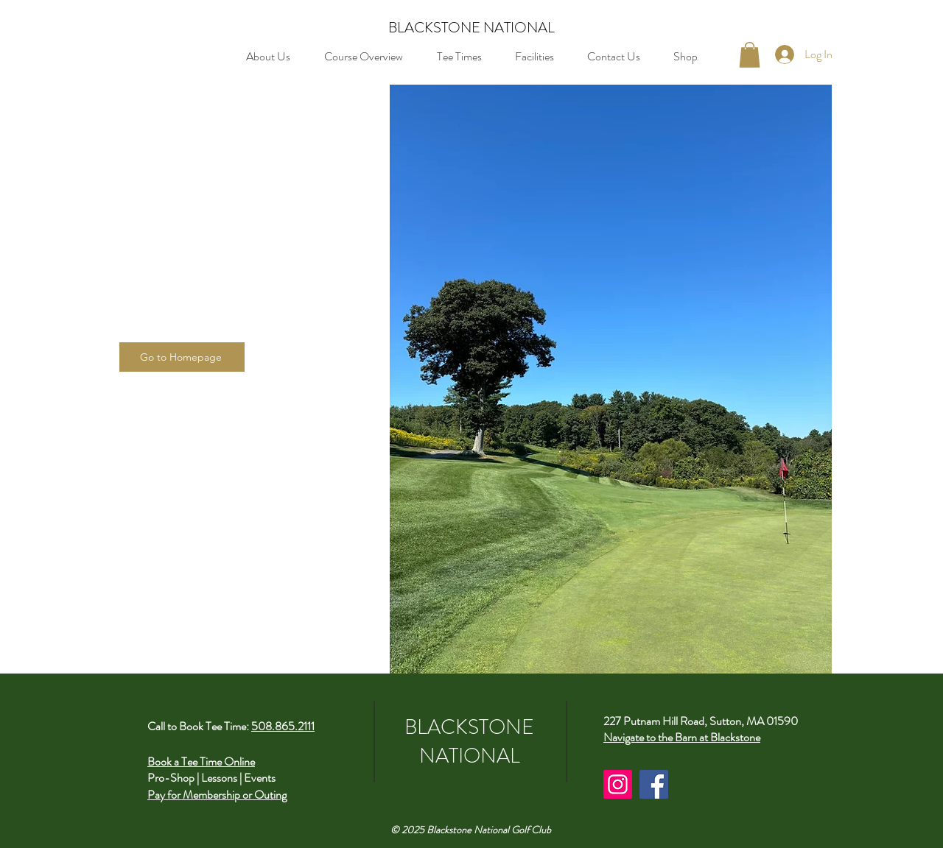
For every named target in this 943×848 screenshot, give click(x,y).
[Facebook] (653, 784)
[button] (749, 55)
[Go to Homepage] (182, 357)
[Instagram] (617, 784)
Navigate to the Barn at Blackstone (681, 737)
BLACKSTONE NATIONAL (471, 27)
